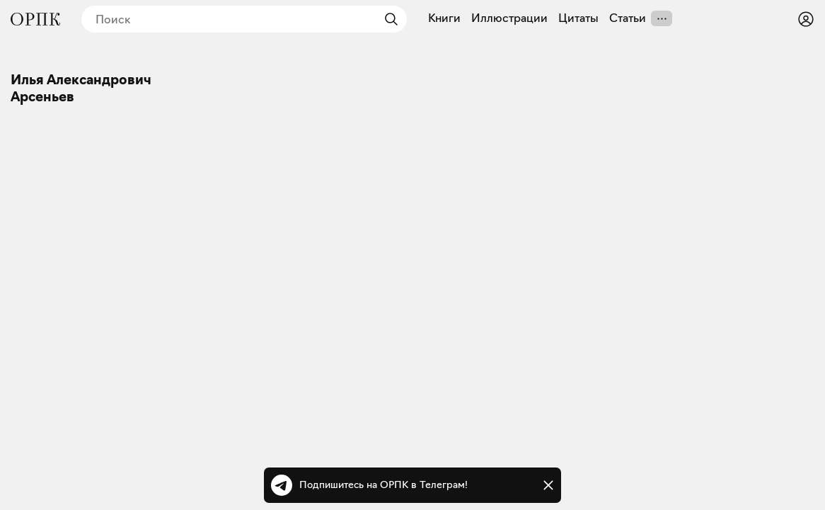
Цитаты (578, 18)
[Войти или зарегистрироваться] (805, 19)
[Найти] (387, 19)
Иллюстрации (509, 18)
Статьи (627, 18)
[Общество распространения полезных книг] (35, 19)
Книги (444, 18)
